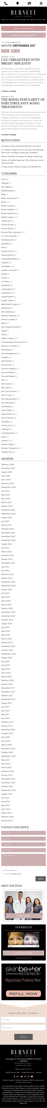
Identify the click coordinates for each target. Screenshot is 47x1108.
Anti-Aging (5, 187)
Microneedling (7, 312)
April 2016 (5, 741)
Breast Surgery (7, 217)
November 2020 (8, 582)
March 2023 (6, 525)
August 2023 (6, 517)
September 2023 (8, 513)
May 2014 (5, 805)
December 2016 (8, 729)
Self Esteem (6, 361)
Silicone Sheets (7, 372)
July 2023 (5, 521)
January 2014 (7, 820)
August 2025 (6, 472)
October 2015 (7, 752)
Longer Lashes (7, 300)
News (3, 323)
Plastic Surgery (7, 338)
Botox (3, 202)
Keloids (4, 274)
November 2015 (8, 748)
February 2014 (7, 817)
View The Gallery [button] (24, 953)
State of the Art (7, 414)
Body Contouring (8, 198)
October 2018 (7, 650)
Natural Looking (8, 319)
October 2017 (7, 695)
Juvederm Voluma (8, 270)
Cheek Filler (6, 221)
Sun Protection (7, 418)
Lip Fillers (5, 281)
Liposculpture (7, 289)
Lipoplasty (5, 285)
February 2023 (7, 529)
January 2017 (7, 726)
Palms (3, 334)
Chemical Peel (7, 224)
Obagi (3, 331)
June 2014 (5, 801)
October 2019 (7, 620)
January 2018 (7, 684)
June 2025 (5, 476)
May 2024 (5, 495)
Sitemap (38, 1072)
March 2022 (6, 551)
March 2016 (6, 745)
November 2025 (8, 468)
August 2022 (6, 544)
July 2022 (5, 548)
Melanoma (5, 308)
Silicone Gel (6, 365)
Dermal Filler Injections (11, 232)
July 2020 (5, 593)
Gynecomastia (7, 255)
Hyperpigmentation (9, 259)
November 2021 (8, 563)
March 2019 (6, 638)
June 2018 (5, 665)
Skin (3, 380)
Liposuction (6, 293)
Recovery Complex (9, 346)
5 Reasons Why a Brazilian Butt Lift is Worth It (21, 146)
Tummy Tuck (6, 425)
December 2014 (8, 779)
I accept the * (12, 874)
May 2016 (5, 737)
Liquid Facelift (7, 296)
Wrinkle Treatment (9, 448)
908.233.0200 (8, 20)
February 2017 (7, 722)
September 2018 (8, 654)
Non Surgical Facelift (10, 327)
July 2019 (5, 627)
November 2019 (8, 616)
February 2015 (7, 771)
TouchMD (5, 421)
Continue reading (8, 91)
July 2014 (5, 798)
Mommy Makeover (9, 315)
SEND (40, 879)
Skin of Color (6, 395)
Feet (3, 247)
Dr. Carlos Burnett (8, 236)
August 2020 (6, 589)
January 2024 (7, 506)
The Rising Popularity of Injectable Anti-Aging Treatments (23, 103)
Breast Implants (7, 209)
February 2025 (7, 483)
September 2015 (8, 756)
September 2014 (8, 790)
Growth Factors (7, 251)
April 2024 (5, 498)
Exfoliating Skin (7, 240)
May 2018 (5, 669)
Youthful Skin (6, 452)
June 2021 (5, 570)
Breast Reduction (8, 213)
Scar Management (9, 353)
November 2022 (8, 536)
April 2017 (5, 718)
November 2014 (8, 782)
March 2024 (6, 502)
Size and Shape (7, 376)
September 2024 (8, 487)
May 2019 (5, 635)
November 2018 (8, 646)
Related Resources (27, 1072)
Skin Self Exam (7, 403)
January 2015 (7, 775)
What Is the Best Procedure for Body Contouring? (21, 156)
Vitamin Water (7, 444)
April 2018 (5, 673)
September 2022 (8, 540)
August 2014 (6, 794)
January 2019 (7, 642)
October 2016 (7, 733)
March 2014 (6, 813)
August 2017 (6, 703)
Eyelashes (5, 243)
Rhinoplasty (6, 349)
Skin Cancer (6, 384)
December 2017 (8, 688)
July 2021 (5, 567)
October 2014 (7, 786)
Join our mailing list (10, 870)
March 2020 (6, 604)
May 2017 (5, 714)
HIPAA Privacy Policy (13, 1072)
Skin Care (5, 387)
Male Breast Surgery (10, 304)
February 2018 (7, 680)
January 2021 (7, 578)
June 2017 (5, 710)
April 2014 (5, 809)
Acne (3, 179)
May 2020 (5, 597)
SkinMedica (6, 406)
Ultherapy (5, 429)
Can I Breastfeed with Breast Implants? (20, 61)
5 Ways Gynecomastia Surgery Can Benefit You (21, 167)
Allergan (4, 183)
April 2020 (5, 601)
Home (3, 42)
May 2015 (5, 760)
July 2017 (5, 707)
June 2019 (5, 631)
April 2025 (5, 479)
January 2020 (7, 608)
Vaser (3, 437)
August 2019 (6, 623)
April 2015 (5, 763)
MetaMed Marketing (23, 1082)
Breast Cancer (7, 206)
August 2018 (6, 657)
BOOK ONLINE (38, 20)
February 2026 (7, 464)
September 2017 (8, 699)
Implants (5, 262)
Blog (3, 194)
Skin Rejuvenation (8, 399)
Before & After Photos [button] (23, 28)
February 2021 (7, 574)
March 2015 (6, 767)
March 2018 (6, 676)
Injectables (5, 266)
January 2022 (7, 559)
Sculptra (4, 357)
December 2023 (8, 510)
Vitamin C (5, 440)
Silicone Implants (8, 368)
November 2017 (8, 692)
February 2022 (7, 555)
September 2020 (8, 585)
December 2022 (8, 532)
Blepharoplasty (7, 190)
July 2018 (5, 661)
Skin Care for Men (8, 391)
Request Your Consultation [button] (23, 35)
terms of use (16, 874)
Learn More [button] (23, 916)
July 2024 (5, 491)
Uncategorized (7, 433)
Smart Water (6, 410)
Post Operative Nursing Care (13, 342)
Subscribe (23, 1037)
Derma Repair (7, 228)
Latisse (4, 278)
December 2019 (8, 612)
